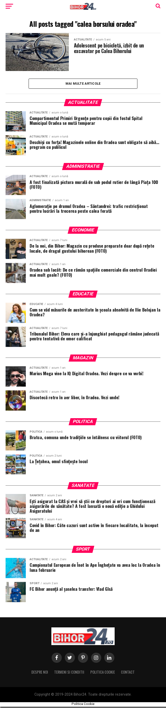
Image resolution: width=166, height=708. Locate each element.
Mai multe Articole (83, 84)
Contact (128, 673)
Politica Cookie (102, 673)
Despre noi (39, 673)
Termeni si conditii (69, 673)
